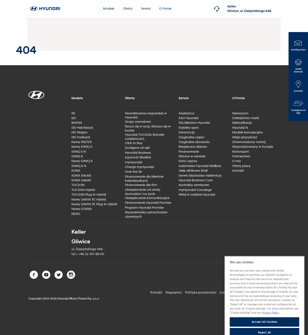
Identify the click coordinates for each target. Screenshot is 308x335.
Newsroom (240, 113)
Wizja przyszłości (244, 137)
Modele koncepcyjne (247, 132)
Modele (108, 9)
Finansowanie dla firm (141, 185)
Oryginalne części (191, 137)
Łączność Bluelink (138, 157)
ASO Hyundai (188, 118)
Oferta (127, 9)
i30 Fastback (80, 137)
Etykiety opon (189, 128)
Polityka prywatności (200, 292)
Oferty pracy (241, 166)
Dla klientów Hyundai (194, 123)
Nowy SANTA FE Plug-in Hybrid (94, 204)
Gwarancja (187, 132)
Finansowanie (189, 152)
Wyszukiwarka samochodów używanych (146, 214)
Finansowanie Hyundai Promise (148, 203)
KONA (75, 171)
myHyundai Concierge (195, 190)
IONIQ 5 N (78, 152)
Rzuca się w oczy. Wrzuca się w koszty (148, 128)
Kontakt (238, 171)
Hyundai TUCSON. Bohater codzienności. (144, 137)
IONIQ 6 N (78, 166)
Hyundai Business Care (196, 180)
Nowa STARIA (81, 209)
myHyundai (133, 162)
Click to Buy (133, 143)
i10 (73, 113)
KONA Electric (81, 176)
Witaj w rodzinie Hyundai (197, 195)
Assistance (186, 113)
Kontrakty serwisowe (194, 185)
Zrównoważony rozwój (248, 142)
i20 (73, 118)
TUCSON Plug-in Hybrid (88, 195)
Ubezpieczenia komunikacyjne (147, 198)
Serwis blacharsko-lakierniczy (200, 176)
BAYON (76, 123)
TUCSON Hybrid (83, 190)
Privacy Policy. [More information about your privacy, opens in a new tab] (271, 322)
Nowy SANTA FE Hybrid (88, 200)
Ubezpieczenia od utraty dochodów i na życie (142, 192)
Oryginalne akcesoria (194, 142)
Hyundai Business (138, 153)
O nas (236, 161)
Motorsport (240, 152)
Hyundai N (240, 128)
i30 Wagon (79, 132)
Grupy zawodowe (138, 122)
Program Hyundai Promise (144, 208)
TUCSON (77, 185)
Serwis (146, 9)
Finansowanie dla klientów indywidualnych (144, 179)
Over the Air (133, 172)
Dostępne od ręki (137, 148)
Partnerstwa (241, 156)
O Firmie (165, 9)
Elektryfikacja (242, 123)
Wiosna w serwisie (192, 156)
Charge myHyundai (139, 167)
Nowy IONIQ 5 (81, 147)
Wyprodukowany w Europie (252, 147)
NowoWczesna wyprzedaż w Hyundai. (146, 115)
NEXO (75, 214)
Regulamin (174, 292)
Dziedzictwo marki (245, 118)
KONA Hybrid (81, 180)
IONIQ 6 (77, 156)
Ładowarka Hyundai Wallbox (200, 166)
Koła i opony (188, 161)
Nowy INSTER (81, 142)
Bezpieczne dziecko (193, 147)
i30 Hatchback (82, 128)
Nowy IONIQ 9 (81, 161)
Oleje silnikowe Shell (193, 171)
